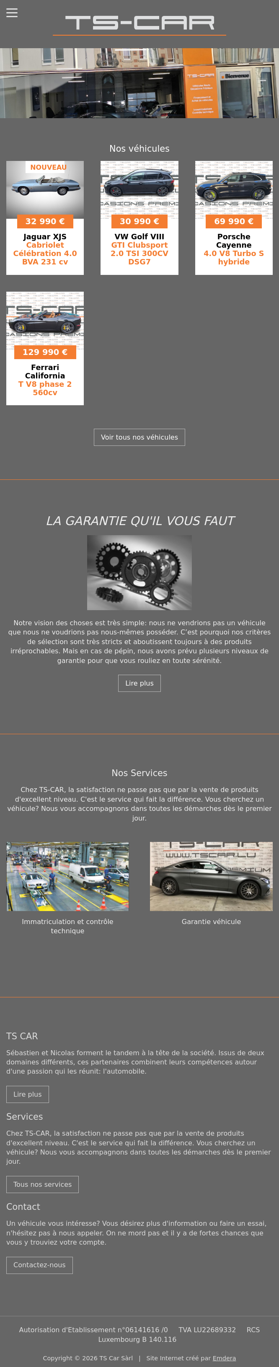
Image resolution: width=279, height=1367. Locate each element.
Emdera (224, 1358)
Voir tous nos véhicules (139, 437)
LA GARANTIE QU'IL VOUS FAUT (139, 521)
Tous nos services (42, 1184)
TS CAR (22, 1036)
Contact (23, 1207)
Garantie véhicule (211, 922)
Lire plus (139, 683)
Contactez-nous (39, 1265)
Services (24, 1117)
